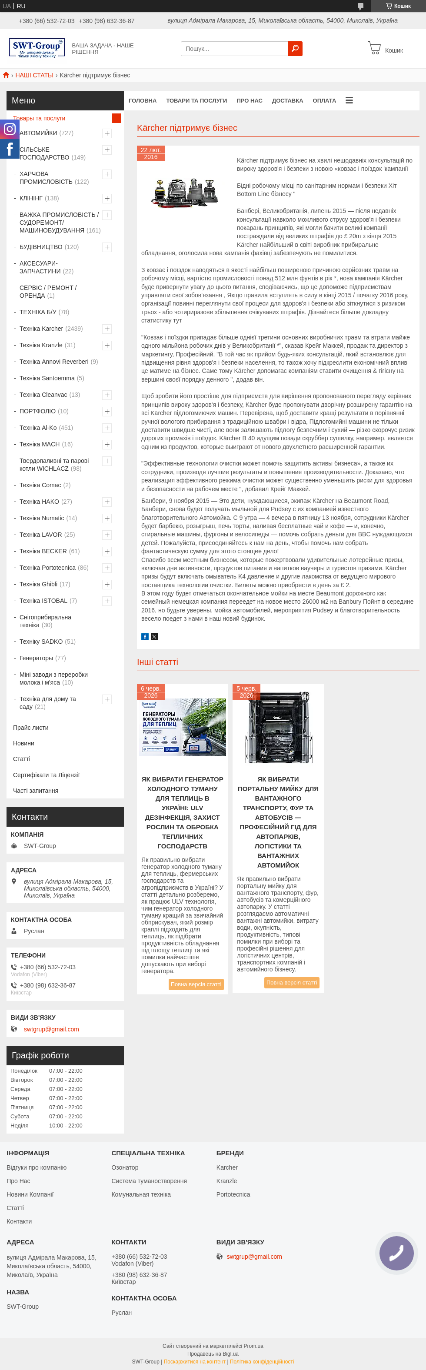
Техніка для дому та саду (48, 702)
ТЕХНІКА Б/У (38, 312)
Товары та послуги (39, 118)
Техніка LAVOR (41, 534)
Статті (21, 758)
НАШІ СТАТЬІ (34, 75)
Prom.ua (253, 1346)
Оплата (324, 100)
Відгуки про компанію (37, 1167)
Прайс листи (31, 727)
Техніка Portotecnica (48, 567)
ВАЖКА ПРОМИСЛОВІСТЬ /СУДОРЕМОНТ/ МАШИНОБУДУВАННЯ (59, 222)
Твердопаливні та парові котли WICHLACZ (54, 464)
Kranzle (226, 1180)
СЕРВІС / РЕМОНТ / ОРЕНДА (48, 291)
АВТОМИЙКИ (38, 133)
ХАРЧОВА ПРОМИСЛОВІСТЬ (46, 177)
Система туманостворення (149, 1180)
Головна (142, 100)
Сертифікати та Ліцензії (46, 774)
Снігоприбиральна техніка (45, 621)
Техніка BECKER (43, 551)
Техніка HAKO (39, 501)
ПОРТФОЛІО (38, 411)
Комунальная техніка (141, 1194)
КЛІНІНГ (31, 198)
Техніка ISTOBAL (43, 600)
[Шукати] (295, 48)
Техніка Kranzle (41, 345)
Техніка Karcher (41, 328)
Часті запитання (35, 790)
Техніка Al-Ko (38, 427)
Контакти (19, 1221)
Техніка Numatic (42, 518)
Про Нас (18, 1180)
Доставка (287, 100)
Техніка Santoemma (47, 378)
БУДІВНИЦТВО (41, 246)
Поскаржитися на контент (195, 1362)
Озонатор (124, 1167)
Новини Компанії (30, 1194)
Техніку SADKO (41, 641)
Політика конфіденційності (262, 1362)
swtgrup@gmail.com (51, 1029)
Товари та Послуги (196, 100)
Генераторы (36, 658)
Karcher (227, 1167)
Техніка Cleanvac (43, 394)
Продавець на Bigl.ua (213, 1354)
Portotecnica (233, 1194)
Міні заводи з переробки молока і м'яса (54, 678)
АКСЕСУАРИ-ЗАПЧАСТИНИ (40, 267)
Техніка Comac (40, 485)
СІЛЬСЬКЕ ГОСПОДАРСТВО (44, 153)
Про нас (249, 100)
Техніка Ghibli (38, 584)
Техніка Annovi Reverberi (54, 361)
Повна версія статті (196, 984)
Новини (23, 743)
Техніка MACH (40, 444)
